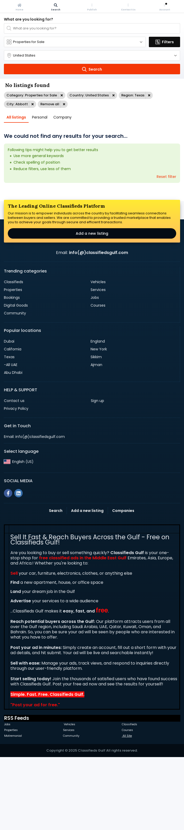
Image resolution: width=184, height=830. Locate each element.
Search (55, 583)
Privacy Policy (16, 481)
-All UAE (10, 437)
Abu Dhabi (13, 445)
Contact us (14, 473)
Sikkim (96, 429)
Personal (39, 117)
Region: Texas (132, 95)
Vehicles (98, 354)
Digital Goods (16, 378)
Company (62, 117)
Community (15, 386)
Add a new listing (92, 306)
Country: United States (89, 95)
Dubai (9, 414)
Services (98, 362)
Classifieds (13, 354)
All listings (16, 117)
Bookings (12, 370)
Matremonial (13, 809)
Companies (123, 583)
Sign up (97, 473)
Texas (9, 429)
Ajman (96, 437)
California (12, 422)
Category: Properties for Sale (32, 95)
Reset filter (166, 176)
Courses (98, 378)
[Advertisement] (92, 228)
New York (99, 422)
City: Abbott (17, 104)
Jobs (95, 370)
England (98, 414)
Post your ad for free (34, 778)
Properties (13, 362)
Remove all (49, 104)
